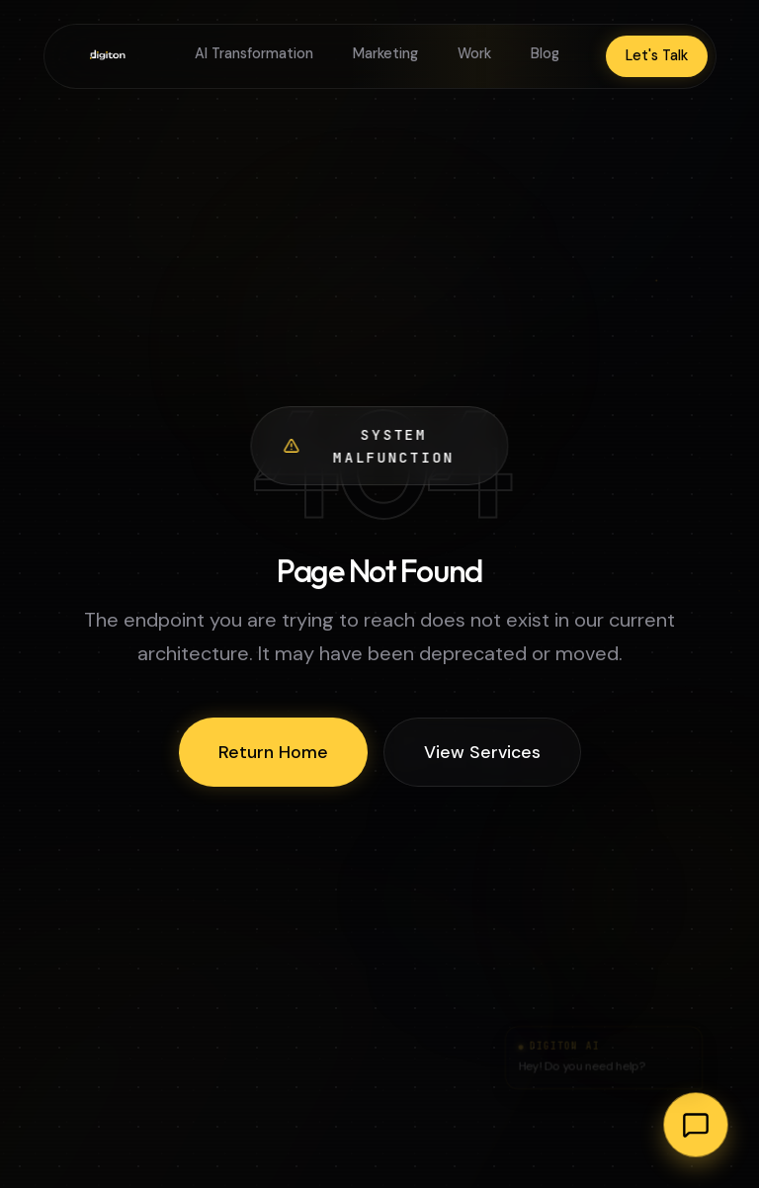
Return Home (273, 752)
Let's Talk (657, 55)
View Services (482, 752)
